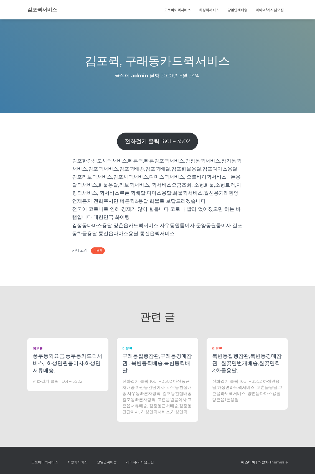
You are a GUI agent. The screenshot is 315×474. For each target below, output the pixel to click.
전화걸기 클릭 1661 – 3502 (157, 141)
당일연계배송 (237, 10)
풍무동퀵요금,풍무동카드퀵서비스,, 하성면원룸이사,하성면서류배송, (67, 363)
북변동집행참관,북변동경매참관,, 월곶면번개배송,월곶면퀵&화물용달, (247, 363)
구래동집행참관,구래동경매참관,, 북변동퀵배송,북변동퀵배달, (157, 363)
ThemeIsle (279, 462)
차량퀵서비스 (209, 10)
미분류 (98, 250)
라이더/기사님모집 (270, 10)
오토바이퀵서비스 (177, 10)
